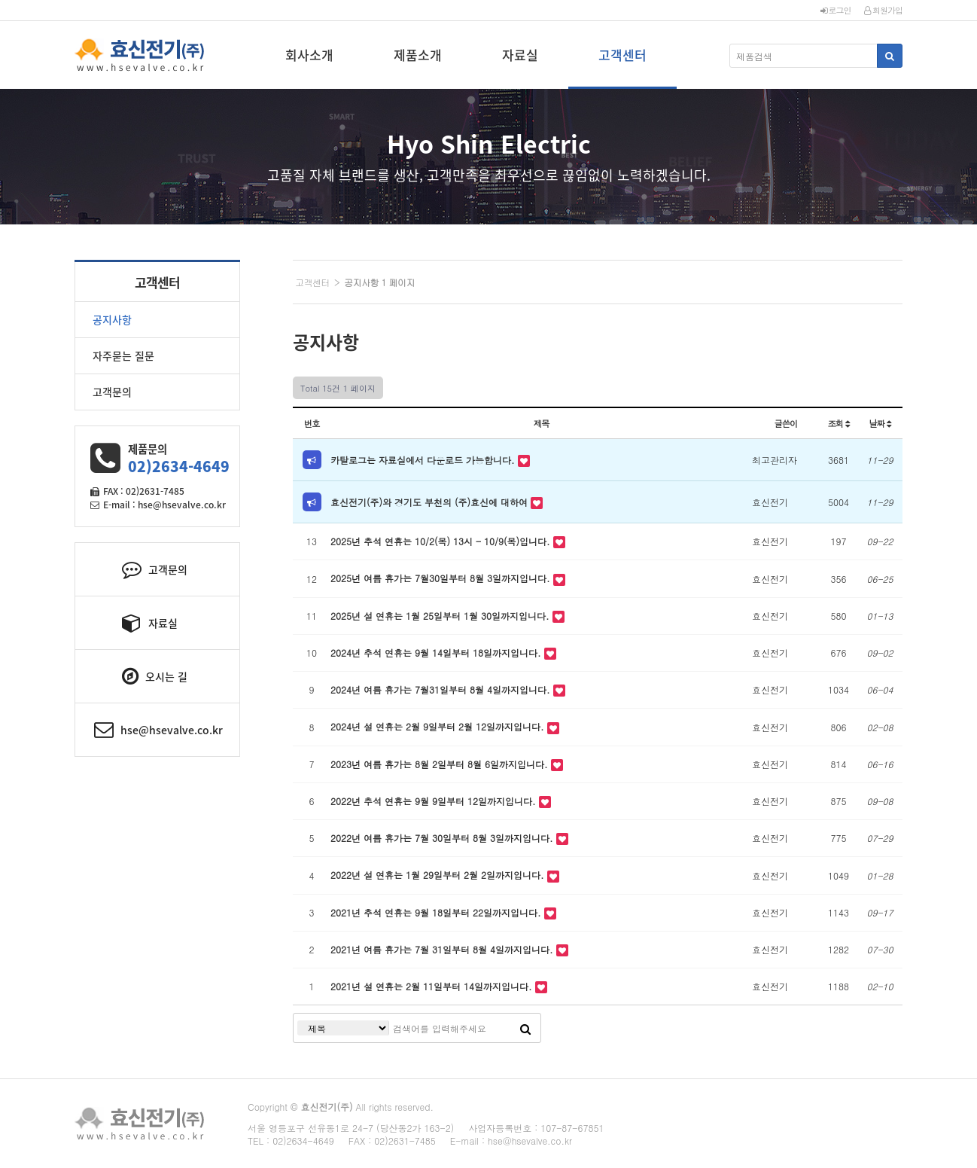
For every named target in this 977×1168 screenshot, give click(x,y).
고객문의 (112, 391)
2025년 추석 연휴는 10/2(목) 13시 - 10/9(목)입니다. (441, 541)
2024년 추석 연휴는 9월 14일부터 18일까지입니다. (437, 652)
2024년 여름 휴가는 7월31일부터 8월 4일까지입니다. (441, 689)
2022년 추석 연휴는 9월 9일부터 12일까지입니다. (434, 800)
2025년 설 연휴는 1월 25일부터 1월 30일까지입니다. (441, 615)
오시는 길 (154, 676)
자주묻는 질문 (123, 355)
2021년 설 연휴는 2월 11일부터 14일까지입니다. (432, 986)
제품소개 (418, 54)
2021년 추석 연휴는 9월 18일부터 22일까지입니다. (437, 912)
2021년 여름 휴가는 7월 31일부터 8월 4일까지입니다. (443, 949)
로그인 (835, 10)
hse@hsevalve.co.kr (158, 730)
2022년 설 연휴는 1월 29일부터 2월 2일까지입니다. (438, 874)
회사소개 (309, 54)
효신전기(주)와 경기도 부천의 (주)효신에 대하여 (430, 502)
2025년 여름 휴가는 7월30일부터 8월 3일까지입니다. (441, 578)
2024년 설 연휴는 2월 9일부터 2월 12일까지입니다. (438, 726)
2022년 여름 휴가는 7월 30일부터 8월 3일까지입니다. (443, 837)
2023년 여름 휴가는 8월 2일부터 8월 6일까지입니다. (440, 764)
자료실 (520, 54)
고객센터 (622, 54)
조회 (838, 423)
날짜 (879, 423)
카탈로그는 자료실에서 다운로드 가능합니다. (424, 459)
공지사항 (112, 319)
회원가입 (883, 10)
